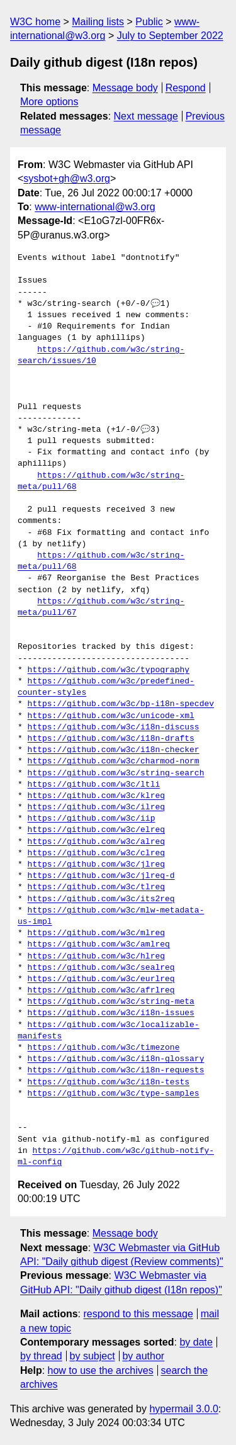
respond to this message (138, 1313)
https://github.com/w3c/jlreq (96, 864)
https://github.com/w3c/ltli (94, 784)
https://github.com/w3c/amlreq (99, 944)
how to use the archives (101, 1370)
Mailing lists (98, 21)
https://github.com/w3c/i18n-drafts (111, 739)
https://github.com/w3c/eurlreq (101, 979)
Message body (125, 87)
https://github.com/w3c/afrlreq (101, 990)
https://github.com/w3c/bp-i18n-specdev (121, 704)
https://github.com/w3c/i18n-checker (113, 750)
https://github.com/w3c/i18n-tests (108, 1082)
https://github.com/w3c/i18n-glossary (116, 1059)
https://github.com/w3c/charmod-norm (113, 761)
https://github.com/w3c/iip (91, 818)
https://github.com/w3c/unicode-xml (111, 716)
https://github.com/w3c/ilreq (96, 807)
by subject (92, 1356)
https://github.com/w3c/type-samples (113, 1093)
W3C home (35, 21)
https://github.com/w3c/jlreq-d (101, 876)
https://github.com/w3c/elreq (96, 830)
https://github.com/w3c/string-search (116, 773)
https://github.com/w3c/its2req (101, 899)
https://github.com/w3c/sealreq (101, 968)
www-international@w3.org (95, 206)
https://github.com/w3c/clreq (96, 853)
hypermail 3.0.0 (183, 1408)
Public (149, 21)
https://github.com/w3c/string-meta (111, 1002)
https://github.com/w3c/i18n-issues (111, 1013)
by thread (41, 1356)
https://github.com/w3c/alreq (96, 842)
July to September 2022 (170, 35)
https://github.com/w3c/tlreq (96, 887)
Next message (146, 116)
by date (195, 1342)
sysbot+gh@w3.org (66, 178)
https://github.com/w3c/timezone (104, 1048)
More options (49, 101)
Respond (186, 87)
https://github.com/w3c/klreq (96, 796)
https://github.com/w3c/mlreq (96, 933)
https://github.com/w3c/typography (108, 670)
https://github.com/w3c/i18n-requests (116, 1070)
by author (143, 1356)
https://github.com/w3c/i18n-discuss (113, 727)
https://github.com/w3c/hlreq (96, 956)
